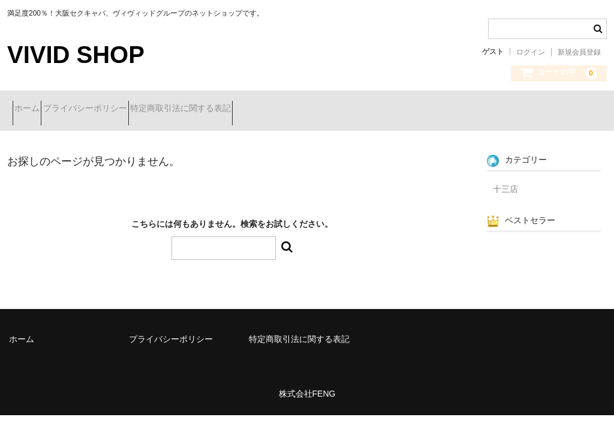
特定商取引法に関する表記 (228, 109)
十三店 (505, 180)
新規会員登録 (579, 52)
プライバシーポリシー (112, 109)
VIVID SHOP (76, 54)
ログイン (530, 52)
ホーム (32, 109)
